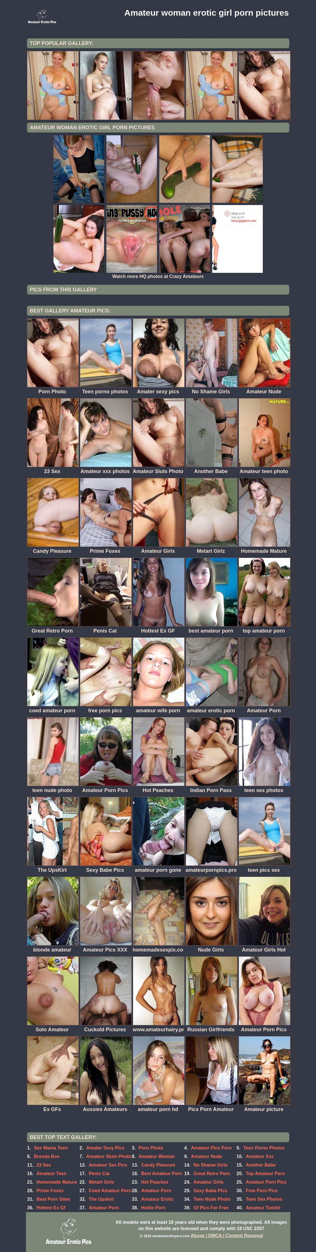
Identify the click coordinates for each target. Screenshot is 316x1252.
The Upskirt (101, 1199)
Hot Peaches (154, 1182)
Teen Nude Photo (211, 1199)
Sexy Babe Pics (210, 1190)
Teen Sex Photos (264, 1199)
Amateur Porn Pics (266, 1182)
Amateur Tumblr (263, 1207)
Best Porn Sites (53, 1199)
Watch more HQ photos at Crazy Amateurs (158, 276)
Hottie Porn (153, 1207)
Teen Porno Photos (263, 1147)
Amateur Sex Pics (108, 1165)
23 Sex (43, 1165)
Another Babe (261, 1165)
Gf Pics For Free (211, 1207)
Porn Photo (151, 1147)
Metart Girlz (101, 1182)
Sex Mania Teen (51, 1147)
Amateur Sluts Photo (108, 1156)
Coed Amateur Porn (110, 1190)
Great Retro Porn (211, 1173)
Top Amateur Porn (265, 1173)
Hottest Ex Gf (50, 1207)
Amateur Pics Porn (211, 1147)
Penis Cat (99, 1173)
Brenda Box (46, 1156)
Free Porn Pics (262, 1190)
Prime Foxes (49, 1190)
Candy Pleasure (158, 1165)
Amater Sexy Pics (105, 1147)
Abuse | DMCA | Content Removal (227, 1235)
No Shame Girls (210, 1165)
